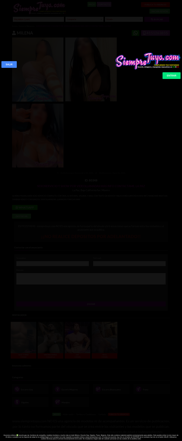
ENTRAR (171, 75)
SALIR (9, 64)
